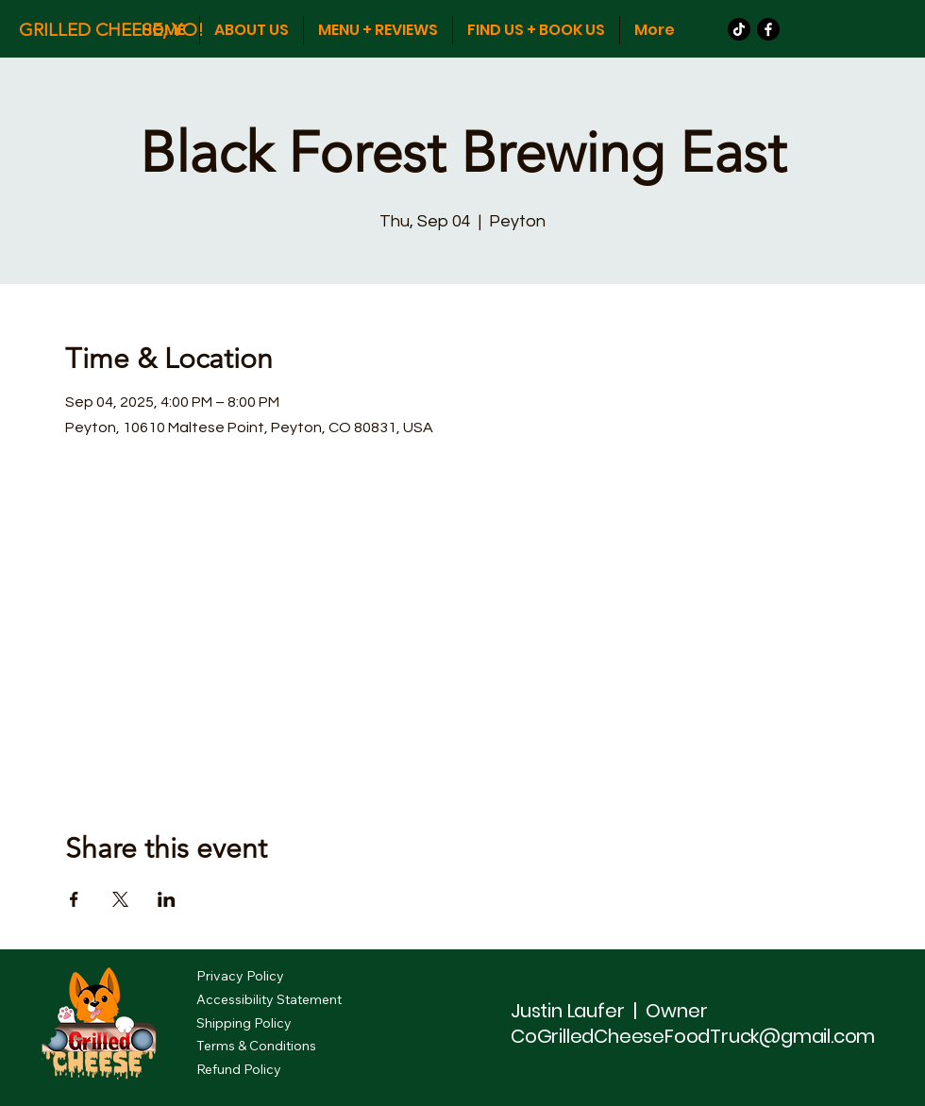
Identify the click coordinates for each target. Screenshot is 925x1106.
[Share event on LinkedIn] (167, 899)
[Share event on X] (120, 899)
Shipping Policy (244, 1022)
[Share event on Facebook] (74, 899)
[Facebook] (768, 29)
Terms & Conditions (256, 1045)
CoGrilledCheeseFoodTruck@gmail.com (693, 1036)
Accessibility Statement (269, 999)
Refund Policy (238, 1069)
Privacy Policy (240, 975)
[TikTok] (739, 29)
